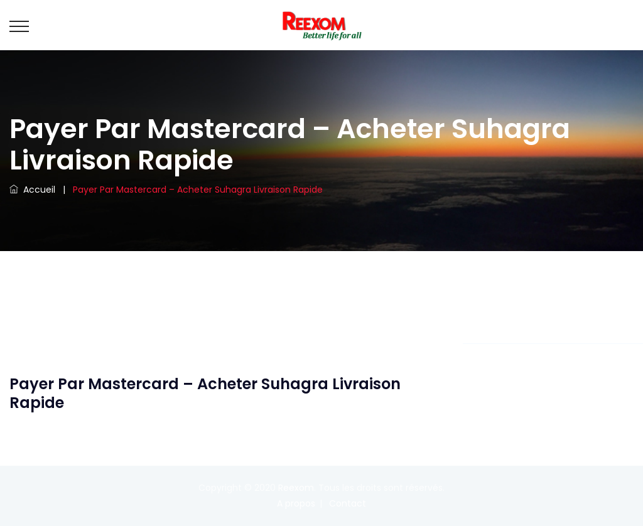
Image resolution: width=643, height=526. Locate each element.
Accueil (32, 189)
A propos (296, 503)
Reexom (296, 487)
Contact (347, 503)
